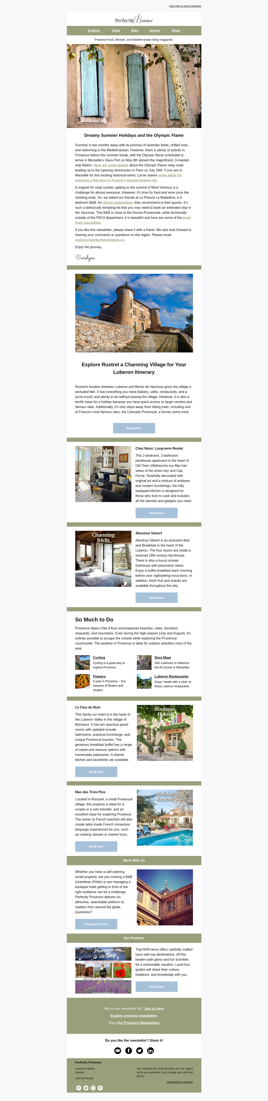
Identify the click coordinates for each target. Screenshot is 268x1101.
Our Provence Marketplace (138, 1023)
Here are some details (111, 165)
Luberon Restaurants (172, 676)
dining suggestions (118, 202)
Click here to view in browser (185, 6)
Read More (134, 428)
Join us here (154, 1008)
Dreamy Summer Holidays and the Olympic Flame (134, 135)
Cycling (99, 657)
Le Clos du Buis (88, 707)
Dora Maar (163, 657)
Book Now (156, 513)
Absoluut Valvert (149, 533)
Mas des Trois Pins (90, 792)
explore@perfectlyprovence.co (99, 240)
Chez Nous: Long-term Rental (159, 448)
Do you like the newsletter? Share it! (134, 1040)
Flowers (99, 676)
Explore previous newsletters (134, 1016)
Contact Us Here (96, 924)
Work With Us (134, 860)
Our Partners (134, 938)
